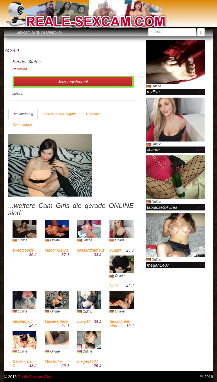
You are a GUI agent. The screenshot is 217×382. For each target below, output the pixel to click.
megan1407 (87, 361)
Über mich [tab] (93, 114)
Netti (113, 286)
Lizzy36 (83, 321)
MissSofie (53, 361)
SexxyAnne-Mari (119, 323)
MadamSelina (57, 250)
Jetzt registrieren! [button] (73, 82)
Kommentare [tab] (22, 124)
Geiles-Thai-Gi (23, 363)
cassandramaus (91, 250)
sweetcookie (23, 250)
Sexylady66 (23, 321)
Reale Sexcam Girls (35, 376)
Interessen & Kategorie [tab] (60, 114)
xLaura (115, 250)
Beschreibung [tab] (23, 114)
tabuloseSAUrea (162, 207)
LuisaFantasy (56, 321)
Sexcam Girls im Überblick (39, 32)
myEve (153, 91)
